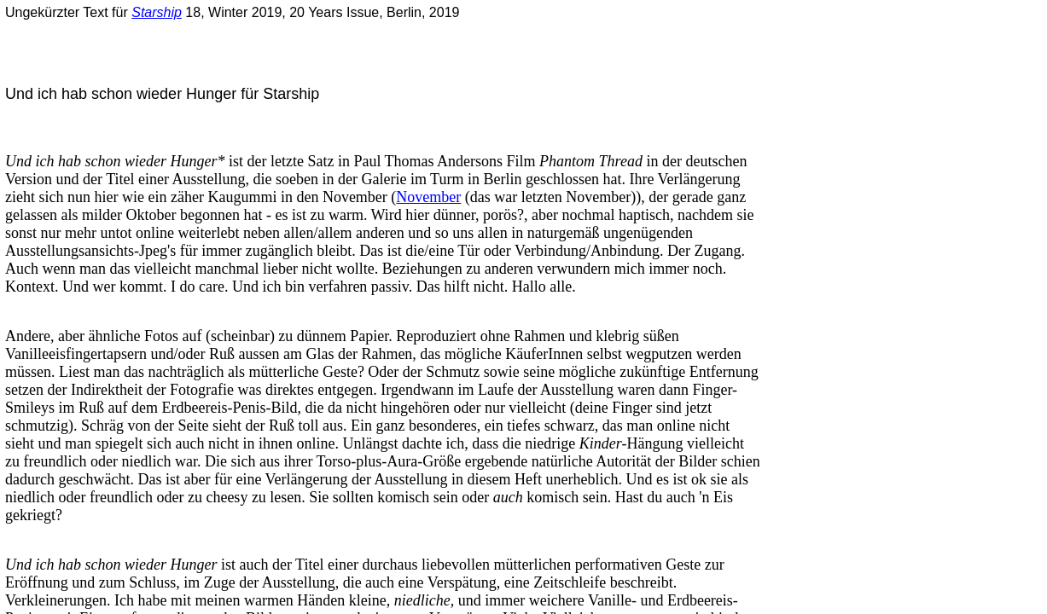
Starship (156, 12)
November (428, 197)
